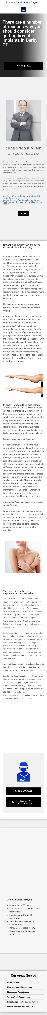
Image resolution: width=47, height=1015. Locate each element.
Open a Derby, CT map (19, 905)
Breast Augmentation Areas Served (22, 1002)
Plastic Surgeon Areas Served (19, 987)
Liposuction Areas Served (18, 992)
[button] (23, 9)
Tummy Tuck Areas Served (18, 997)
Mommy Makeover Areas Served (21, 1007)
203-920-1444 (8, 692)
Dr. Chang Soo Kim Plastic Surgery (22, 2)
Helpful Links (13, 982)
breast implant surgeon (25, 655)
